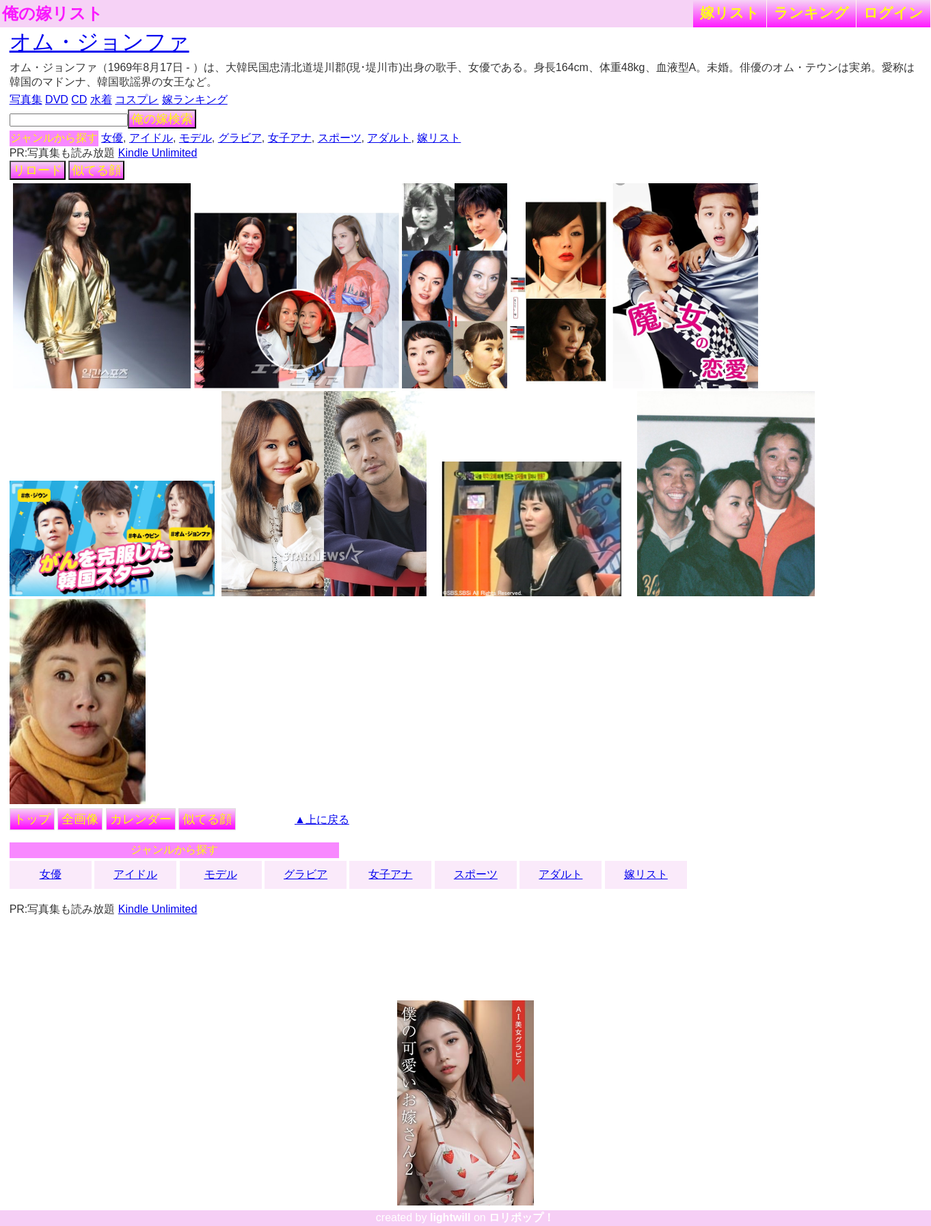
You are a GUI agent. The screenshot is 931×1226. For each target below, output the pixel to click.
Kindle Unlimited (158, 153)
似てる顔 (96, 170)
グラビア (240, 138)
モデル (195, 138)
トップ (32, 819)
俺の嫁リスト (52, 14)
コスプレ (137, 99)
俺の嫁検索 (162, 119)
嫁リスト (729, 13)
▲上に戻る (322, 819)
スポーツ (340, 138)
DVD (56, 99)
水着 (101, 99)
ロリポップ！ (521, 1217)
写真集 (26, 99)
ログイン (893, 13)
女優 (112, 138)
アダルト (389, 138)
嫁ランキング (195, 99)
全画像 (80, 819)
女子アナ (290, 138)
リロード (37, 170)
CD (79, 99)
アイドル (151, 138)
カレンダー (141, 819)
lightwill (450, 1217)
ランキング (811, 13)
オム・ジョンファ (99, 41)
